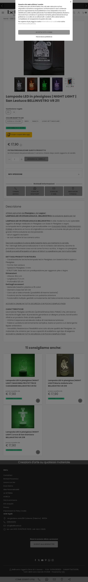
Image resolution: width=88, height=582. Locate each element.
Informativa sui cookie (49, 22)
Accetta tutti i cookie (44, 32)
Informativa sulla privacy (27, 24)
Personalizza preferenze (44, 37)
